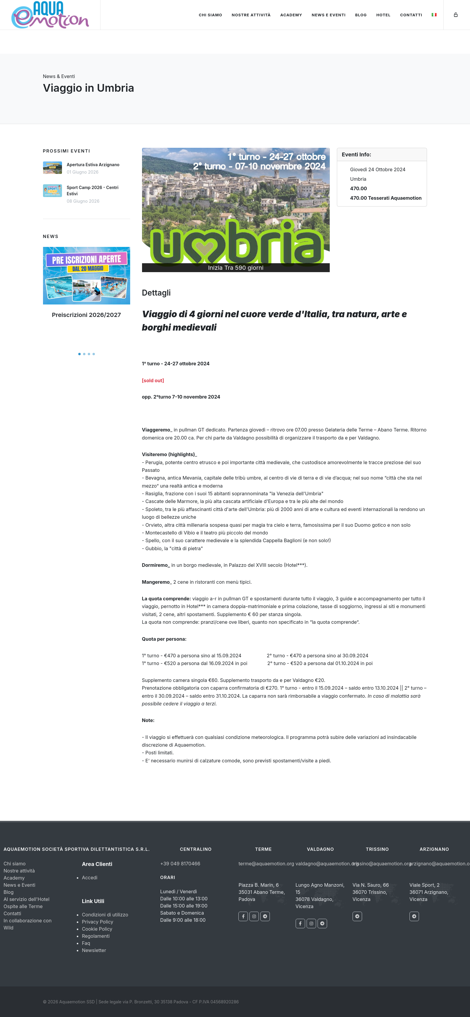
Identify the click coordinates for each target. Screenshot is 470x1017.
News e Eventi (329, 14)
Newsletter (94, 950)
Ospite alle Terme (23, 906)
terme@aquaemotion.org (266, 864)
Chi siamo (210, 14)
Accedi (89, 877)
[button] (79, 354)
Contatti (411, 14)
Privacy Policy (97, 922)
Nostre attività (251, 14)
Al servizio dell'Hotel (27, 899)
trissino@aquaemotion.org (382, 864)
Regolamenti (96, 936)
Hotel (383, 14)
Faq (86, 943)
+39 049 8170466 (180, 864)
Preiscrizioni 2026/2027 (86, 314)
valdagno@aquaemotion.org (327, 864)
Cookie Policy (97, 929)
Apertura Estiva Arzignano (93, 164)
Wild (8, 928)
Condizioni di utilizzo (105, 915)
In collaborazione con (28, 921)
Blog (361, 14)
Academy (291, 14)
